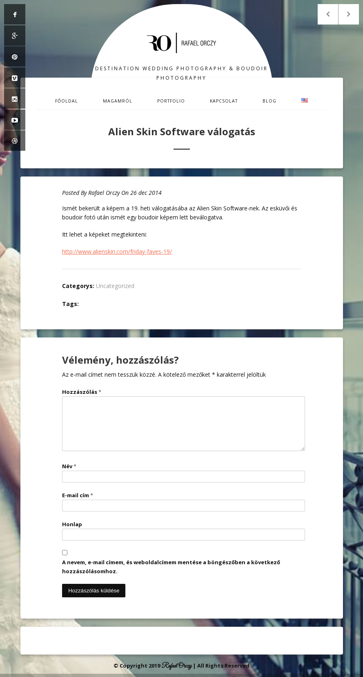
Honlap (72, 524)
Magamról (117, 101)
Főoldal (66, 101)
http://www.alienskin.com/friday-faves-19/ (117, 251)
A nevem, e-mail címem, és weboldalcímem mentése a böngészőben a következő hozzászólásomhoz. (171, 567)
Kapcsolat (224, 101)
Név (69, 466)
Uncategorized (115, 286)
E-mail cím (77, 495)
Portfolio (171, 101)
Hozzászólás (81, 391)
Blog (269, 101)
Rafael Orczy (104, 193)
